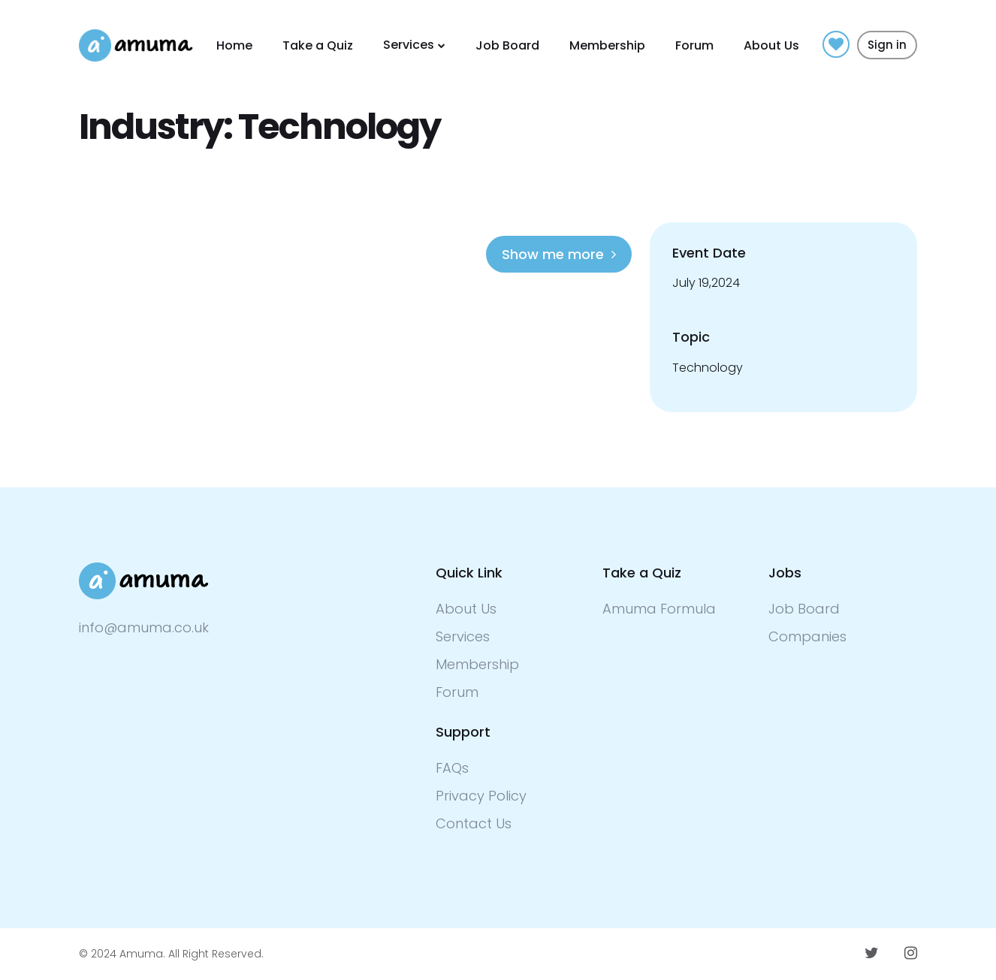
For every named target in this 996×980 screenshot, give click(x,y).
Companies (807, 636)
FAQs (452, 767)
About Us (771, 45)
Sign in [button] (887, 45)
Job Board (507, 45)
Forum (694, 45)
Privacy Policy (481, 795)
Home (234, 45)
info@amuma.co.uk (144, 627)
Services (408, 44)
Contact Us (474, 823)
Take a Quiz (317, 45)
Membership (607, 45)
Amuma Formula (659, 608)
